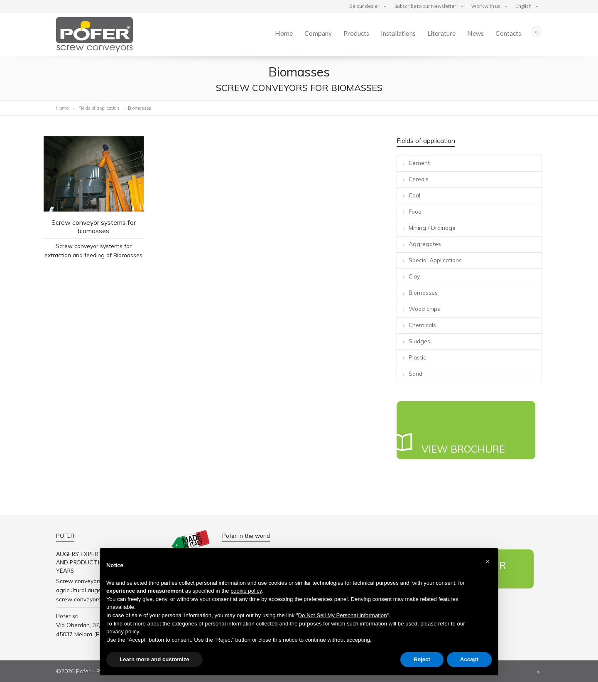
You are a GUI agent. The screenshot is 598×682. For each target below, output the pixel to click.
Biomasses (423, 292)
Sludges (419, 341)
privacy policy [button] (122, 631)
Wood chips (424, 308)
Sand (415, 373)
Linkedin (530, 615)
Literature (441, 33)
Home (284, 33)
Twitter (513, 615)
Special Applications (435, 259)
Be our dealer (364, 6)
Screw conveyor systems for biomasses (93, 226)
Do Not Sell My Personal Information (342, 615)
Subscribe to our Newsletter (425, 6)
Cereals (419, 178)
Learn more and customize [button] (154, 659)
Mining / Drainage (432, 227)
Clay (414, 276)
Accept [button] (469, 659)
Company (318, 33)
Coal (414, 195)
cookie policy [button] (246, 591)
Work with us (485, 6)
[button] (487, 561)
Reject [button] (422, 659)
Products (356, 33)
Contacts (508, 33)
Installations (398, 33)
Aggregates (425, 243)
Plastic (417, 357)
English (523, 6)
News (475, 33)
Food (415, 211)
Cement (419, 162)
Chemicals (422, 324)
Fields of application (99, 108)
